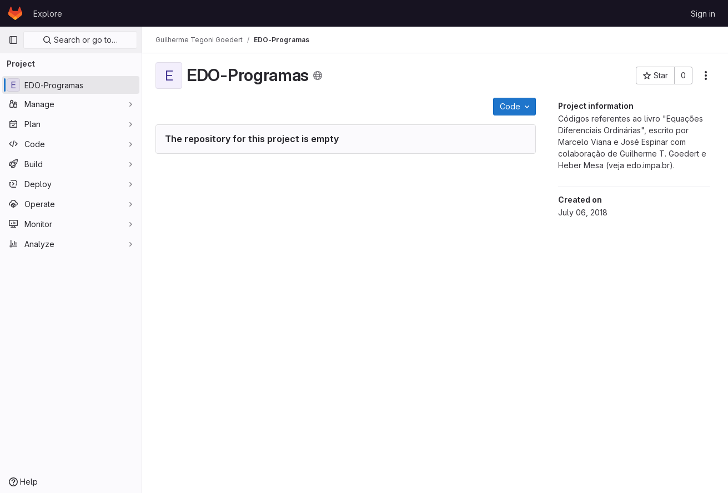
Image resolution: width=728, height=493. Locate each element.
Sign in (703, 13)
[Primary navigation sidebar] (13, 40)
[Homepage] (15, 13)
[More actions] (706, 75)
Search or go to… (80, 39)
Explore (47, 13)
